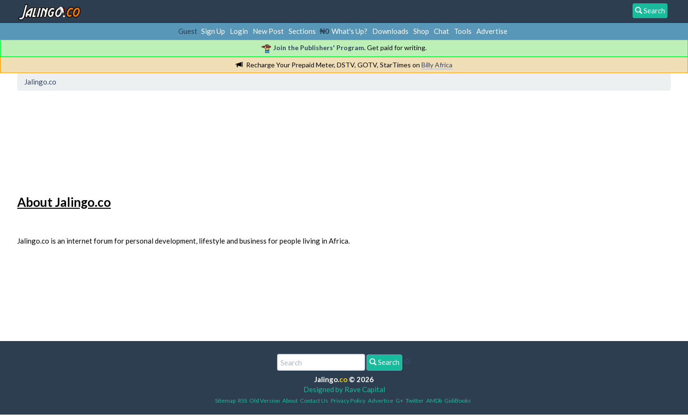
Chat (441, 31)
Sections (302, 31)
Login (239, 31)
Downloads (390, 31)
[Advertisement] (194, 136)
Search (384, 362)
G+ (399, 400)
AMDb (434, 400)
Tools (463, 31)
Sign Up (213, 31)
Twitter (415, 400)
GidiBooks (457, 400)
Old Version (264, 400)
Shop (421, 31)
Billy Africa (436, 65)
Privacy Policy (348, 400)
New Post (268, 31)
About (290, 400)
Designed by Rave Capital (344, 389)
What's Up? (349, 31)
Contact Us (314, 400)
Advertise (491, 31)
